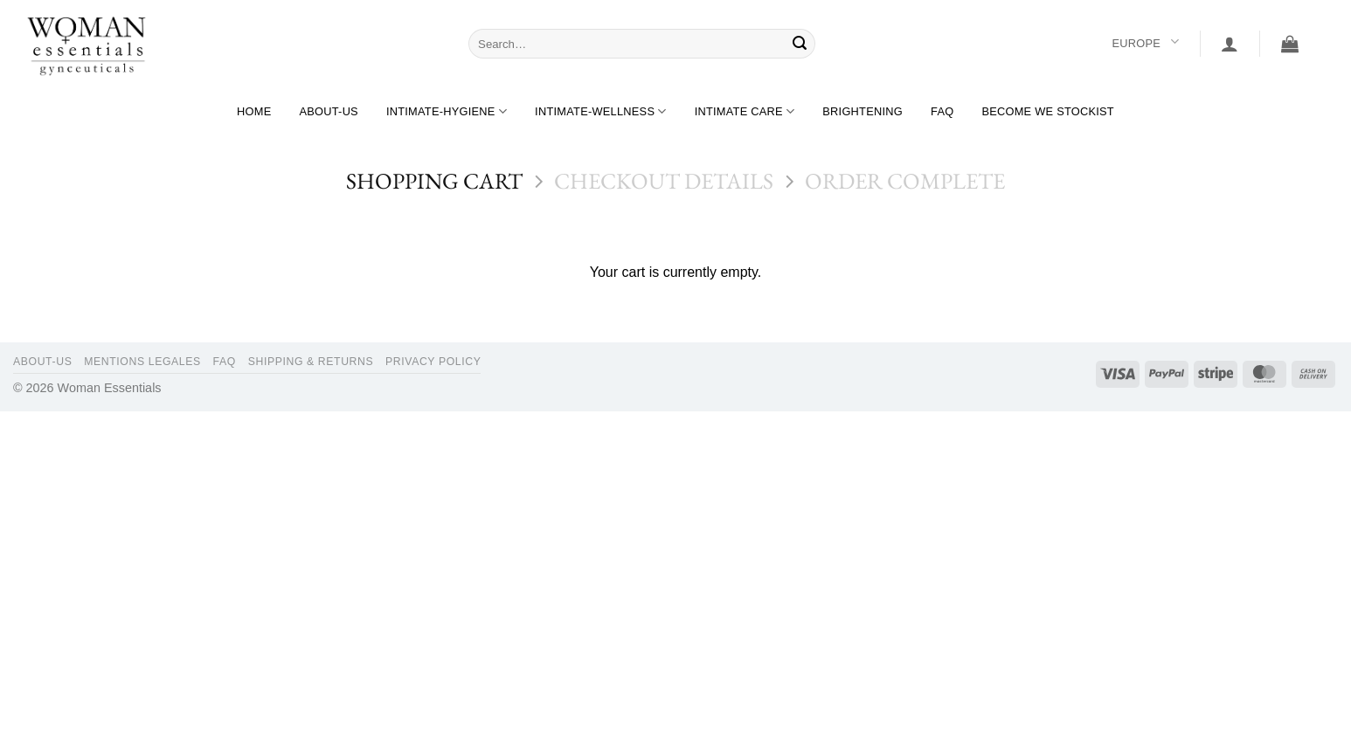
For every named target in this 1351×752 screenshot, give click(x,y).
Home (254, 111)
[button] (1229, 43)
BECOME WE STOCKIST (1047, 111)
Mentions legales (142, 361)
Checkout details (663, 181)
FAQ (942, 111)
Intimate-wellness (601, 111)
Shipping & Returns (311, 361)
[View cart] (1290, 43)
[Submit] (799, 44)
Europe (1145, 43)
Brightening (862, 111)
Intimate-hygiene (446, 111)
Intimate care (745, 111)
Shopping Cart (434, 181)
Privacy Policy (433, 361)
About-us (328, 111)
